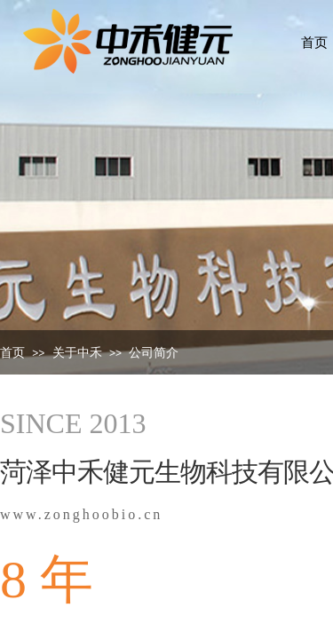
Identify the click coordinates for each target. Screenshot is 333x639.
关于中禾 (77, 352)
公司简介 (153, 352)
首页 (12, 352)
